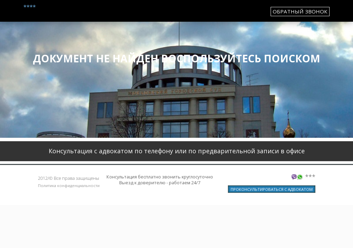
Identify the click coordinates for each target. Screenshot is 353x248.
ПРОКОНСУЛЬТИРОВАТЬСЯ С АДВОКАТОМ (272, 189)
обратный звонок (300, 11)
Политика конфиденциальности (69, 185)
